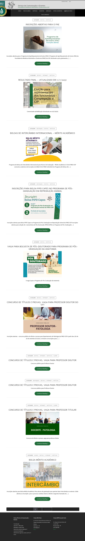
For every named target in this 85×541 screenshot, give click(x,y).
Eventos (41, 11)
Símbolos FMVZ (68, 11)
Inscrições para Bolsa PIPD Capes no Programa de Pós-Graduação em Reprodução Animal (42, 190)
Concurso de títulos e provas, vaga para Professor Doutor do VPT (42, 303)
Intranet (45, 75)
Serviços (48, 11)
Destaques (40, 128)
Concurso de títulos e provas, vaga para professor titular (42, 410)
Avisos (36, 455)
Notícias (35, 11)
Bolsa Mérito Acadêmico (42, 460)
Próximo (47, 509)
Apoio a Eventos (57, 11)
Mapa (35, 529)
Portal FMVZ (65, 1)
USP (70, 1)
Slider (55, 355)
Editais (42, 20)
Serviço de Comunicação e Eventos (31, 6)
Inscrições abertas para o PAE (42, 24)
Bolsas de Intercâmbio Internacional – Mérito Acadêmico (42, 133)
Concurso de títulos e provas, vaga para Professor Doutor (42, 360)
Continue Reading (42, 63)
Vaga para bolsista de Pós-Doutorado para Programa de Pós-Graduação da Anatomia (42, 248)
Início (19, 11)
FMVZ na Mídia (26, 11)
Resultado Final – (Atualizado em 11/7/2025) (42, 80)
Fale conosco (45, 14)
